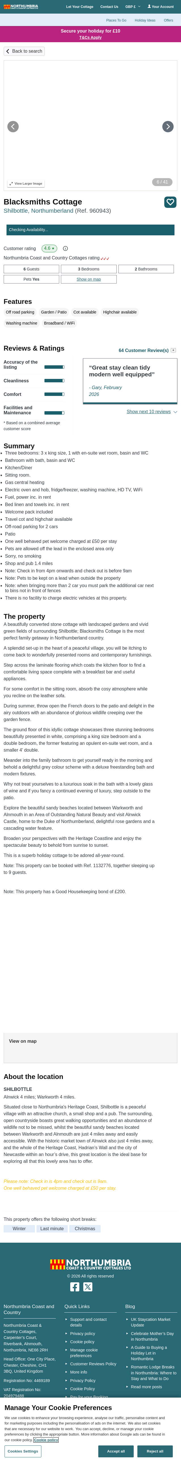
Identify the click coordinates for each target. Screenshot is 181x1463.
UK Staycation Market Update (150, 1322)
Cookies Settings (23, 1451)
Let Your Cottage (79, 7)
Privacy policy (82, 1333)
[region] (90, 1430)
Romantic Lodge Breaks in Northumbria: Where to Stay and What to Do (153, 1373)
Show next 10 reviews (149, 411)
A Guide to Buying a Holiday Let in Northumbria (149, 1353)
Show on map (89, 279)
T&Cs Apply (90, 37)
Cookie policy (82, 1342)
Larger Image (26, 183)
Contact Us (109, 7)
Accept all (116, 1451)
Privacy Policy (83, 1380)
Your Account (161, 7)
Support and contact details (88, 1322)
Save (170, 202)
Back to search (27, 51)
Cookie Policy (82, 1389)
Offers (168, 20)
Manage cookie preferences (84, 1353)
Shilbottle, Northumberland (57, 210)
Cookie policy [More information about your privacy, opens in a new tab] (46, 1440)
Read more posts (146, 1387)
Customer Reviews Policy (93, 1364)
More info (78, 1372)
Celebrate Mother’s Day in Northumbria (152, 1336)
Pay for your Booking (89, 1397)
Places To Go (116, 20)
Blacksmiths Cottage (43, 201)
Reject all (155, 1451)
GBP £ (132, 7)
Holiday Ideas (145, 20)
